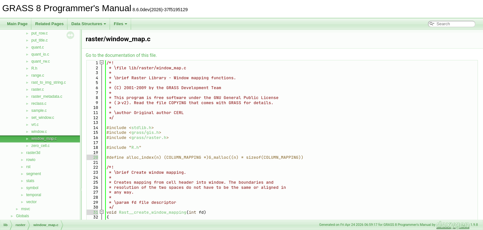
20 (92, 157)
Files (120, 23)
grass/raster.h (148, 137)
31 (92, 212)
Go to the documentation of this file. (121, 55)
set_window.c (42, 117)
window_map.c (44, 138)
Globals (22, 216)
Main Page (17, 23)
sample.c (39, 110)
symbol (32, 188)
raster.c (37, 89)
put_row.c (39, 33)
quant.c (37, 47)
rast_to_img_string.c (48, 82)
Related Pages (49, 23)
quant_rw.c (40, 61)
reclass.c (38, 103)
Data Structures (88, 23)
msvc (25, 209)
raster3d (33, 152)
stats (30, 181)
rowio (30, 159)
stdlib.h (141, 127)
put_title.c (39, 40)
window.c (39, 131)
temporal (33, 195)
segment (33, 174)
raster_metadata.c (46, 96)
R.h (34, 68)
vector (31, 202)
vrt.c (35, 124)
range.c (37, 75)
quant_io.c (40, 54)
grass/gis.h (145, 132)
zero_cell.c (40, 145)
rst (28, 167)
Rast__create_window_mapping (152, 212)
